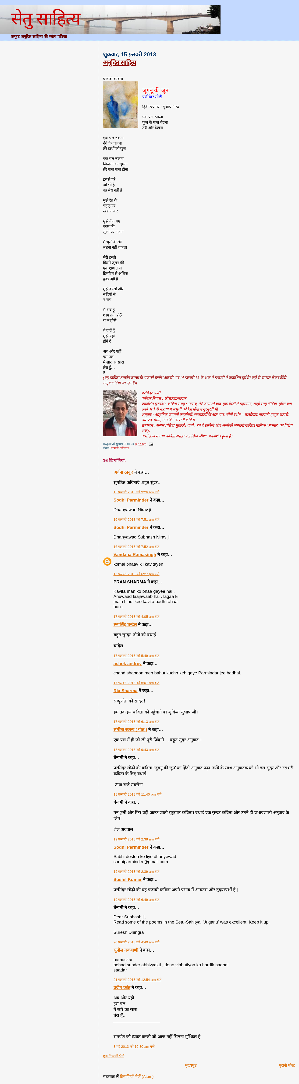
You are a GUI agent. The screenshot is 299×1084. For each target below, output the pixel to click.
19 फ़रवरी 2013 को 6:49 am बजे (137, 900)
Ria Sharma (126, 690)
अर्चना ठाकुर (124, 472)
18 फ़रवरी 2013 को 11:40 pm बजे (137, 794)
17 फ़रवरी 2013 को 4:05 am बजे (137, 616)
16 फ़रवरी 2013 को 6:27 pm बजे (137, 574)
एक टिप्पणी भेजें (113, 1056)
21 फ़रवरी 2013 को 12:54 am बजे (137, 980)
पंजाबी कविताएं (120, 448)
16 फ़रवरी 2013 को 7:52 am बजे (137, 547)
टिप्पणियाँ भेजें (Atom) (137, 1076)
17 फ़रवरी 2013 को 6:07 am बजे (137, 683)
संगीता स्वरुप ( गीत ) (130, 729)
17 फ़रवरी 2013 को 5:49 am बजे (137, 656)
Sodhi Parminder (131, 500)
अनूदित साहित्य (119, 62)
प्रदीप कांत (122, 987)
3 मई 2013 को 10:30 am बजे (134, 1046)
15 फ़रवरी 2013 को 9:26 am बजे (137, 492)
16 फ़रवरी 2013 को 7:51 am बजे (137, 519)
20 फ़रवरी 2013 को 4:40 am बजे (137, 942)
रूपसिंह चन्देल (125, 624)
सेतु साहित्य (45, 18)
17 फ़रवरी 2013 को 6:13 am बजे (137, 722)
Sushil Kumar (128, 879)
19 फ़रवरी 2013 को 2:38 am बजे (137, 839)
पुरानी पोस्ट (287, 1065)
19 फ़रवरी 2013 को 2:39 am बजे (137, 871)
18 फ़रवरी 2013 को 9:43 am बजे (137, 750)
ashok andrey (128, 663)
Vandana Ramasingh (135, 554)
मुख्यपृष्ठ (191, 1065)
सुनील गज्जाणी (126, 950)
